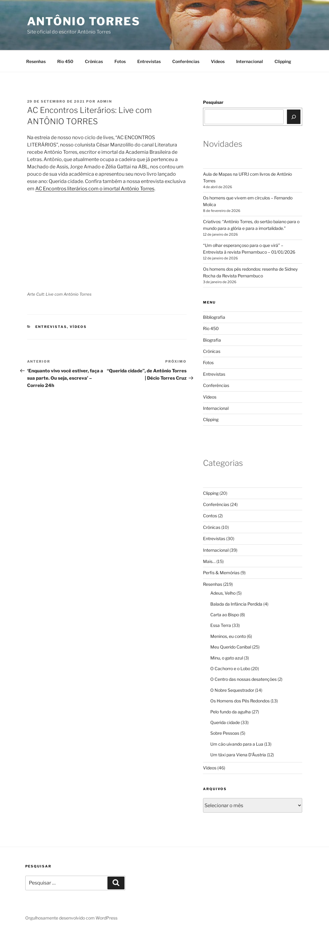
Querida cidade (225, 722)
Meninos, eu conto (228, 636)
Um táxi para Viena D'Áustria (238, 754)
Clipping (283, 61)
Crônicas (94, 61)
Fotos (120, 61)
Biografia (212, 340)
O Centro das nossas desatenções (243, 679)
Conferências (185, 61)
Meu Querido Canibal (230, 646)
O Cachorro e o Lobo (230, 668)
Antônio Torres (83, 21)
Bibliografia (214, 317)
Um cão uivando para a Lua (236, 744)
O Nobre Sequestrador (232, 690)
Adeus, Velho (223, 593)
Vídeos (218, 61)
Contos (210, 515)
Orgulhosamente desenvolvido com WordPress (71, 917)
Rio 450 (65, 61)
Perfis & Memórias (221, 572)
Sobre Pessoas (224, 733)
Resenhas (36, 61)
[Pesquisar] (294, 116)
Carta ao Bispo (224, 614)
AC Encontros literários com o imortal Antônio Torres (94, 189)
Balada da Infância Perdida (236, 604)
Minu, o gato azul (226, 657)
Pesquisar (213, 102)
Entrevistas (149, 61)
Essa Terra (220, 625)
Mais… (209, 561)
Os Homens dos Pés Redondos (240, 700)
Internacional (249, 61)
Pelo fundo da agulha (230, 711)
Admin (104, 101)
